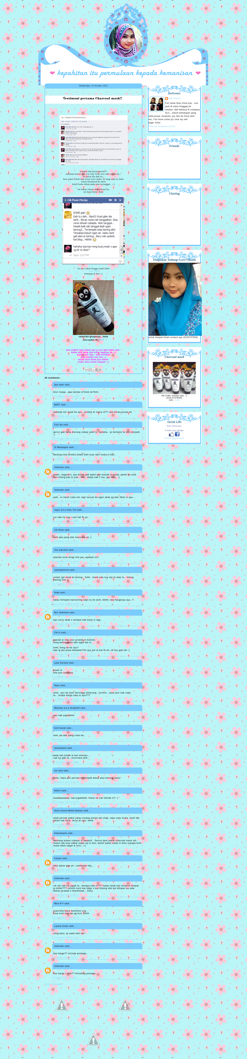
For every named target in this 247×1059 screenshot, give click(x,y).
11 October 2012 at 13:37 (66, 699)
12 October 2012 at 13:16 (66, 825)
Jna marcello (61, 550)
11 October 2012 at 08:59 (66, 501)
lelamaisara (60, 748)
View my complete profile (162, 126)
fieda (57, 592)
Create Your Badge (174, 430)
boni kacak (60, 728)
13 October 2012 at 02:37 (66, 850)
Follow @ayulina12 (174, 438)
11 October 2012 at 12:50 (66, 677)
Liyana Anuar (61, 926)
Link (177, 400)
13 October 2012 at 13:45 (66, 870)
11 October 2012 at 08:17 (66, 481)
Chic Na (58, 425)
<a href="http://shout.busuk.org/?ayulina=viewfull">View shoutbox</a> (174, 218)
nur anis (58, 770)
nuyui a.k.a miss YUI (65, 510)
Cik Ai (57, 632)
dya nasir (59, 385)
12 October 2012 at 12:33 (66, 762)
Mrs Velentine (61, 612)
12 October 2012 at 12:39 (66, 782)
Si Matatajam (61, 447)
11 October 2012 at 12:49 (66, 654)
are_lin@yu (175, 98)
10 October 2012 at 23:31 (66, 439)
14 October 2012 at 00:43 (66, 918)
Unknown (59, 467)
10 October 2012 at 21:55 (66, 416)
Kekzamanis (60, 833)
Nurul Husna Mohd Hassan (68, 810)
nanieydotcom (61, 570)
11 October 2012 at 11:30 (66, 584)
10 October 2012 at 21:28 (66, 396)
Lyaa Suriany (61, 663)
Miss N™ (59, 903)
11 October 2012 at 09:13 (66, 541)
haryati (58, 858)
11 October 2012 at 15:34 (66, 739)
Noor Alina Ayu (174, 426)
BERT (57, 405)
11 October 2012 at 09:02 (66, 521)
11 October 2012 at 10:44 (66, 561)
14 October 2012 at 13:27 (66, 938)
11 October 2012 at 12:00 (66, 604)
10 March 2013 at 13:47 (65, 958)
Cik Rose (59, 530)
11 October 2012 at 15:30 (66, 719)
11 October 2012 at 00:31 (66, 459)
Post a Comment (53, 984)
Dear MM (93, 271)
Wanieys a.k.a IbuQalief (67, 708)
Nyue (57, 685)
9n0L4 (57, 790)
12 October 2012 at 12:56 (66, 802)
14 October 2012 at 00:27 (66, 895)
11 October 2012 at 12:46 (66, 624)
